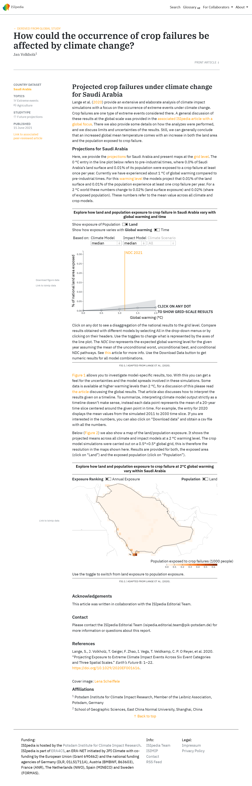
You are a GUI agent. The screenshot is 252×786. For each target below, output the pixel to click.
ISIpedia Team (158, 745)
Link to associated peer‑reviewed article (28, 136)
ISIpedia (13, 7)
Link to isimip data (46, 285)
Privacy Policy (193, 750)
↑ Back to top (145, 716)
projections (116, 156)
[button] (207, 62)
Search (175, 7)
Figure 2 (91, 432)
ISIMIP (152, 750)
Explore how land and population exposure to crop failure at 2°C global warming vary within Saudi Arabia (145, 468)
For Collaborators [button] (216, 7)
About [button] (240, 7)
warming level (130, 178)
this (108, 352)
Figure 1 (79, 375)
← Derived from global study (37, 28)
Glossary (191, 7)
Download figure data (47, 280)
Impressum (191, 745)
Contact (152, 756)
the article (80, 391)
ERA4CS (58, 750)
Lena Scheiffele (107, 681)
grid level (201, 156)
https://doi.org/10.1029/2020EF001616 (106, 668)
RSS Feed (154, 762)
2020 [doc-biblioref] (97, 102)
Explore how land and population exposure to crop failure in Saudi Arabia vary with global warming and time (145, 214)
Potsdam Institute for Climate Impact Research (101, 745)
